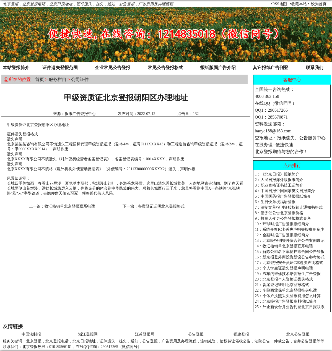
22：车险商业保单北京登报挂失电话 (286, 290)
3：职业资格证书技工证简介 (279, 185)
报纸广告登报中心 (80, 114)
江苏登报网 (144, 334)
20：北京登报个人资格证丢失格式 (284, 279)
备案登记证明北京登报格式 (161, 206)
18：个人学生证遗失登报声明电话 (284, 268)
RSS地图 (279, 4)
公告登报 (196, 334)
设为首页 (318, 4)
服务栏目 (57, 79)
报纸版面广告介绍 (218, 67)
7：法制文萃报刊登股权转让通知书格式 (289, 207)
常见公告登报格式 (165, 67)
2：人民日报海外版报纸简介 (279, 180)
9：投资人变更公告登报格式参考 (283, 218)
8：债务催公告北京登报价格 (279, 213)
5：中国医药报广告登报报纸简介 (283, 196)
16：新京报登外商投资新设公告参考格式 (290, 257)
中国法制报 (31, 334)
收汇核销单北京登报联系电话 (70, 206)
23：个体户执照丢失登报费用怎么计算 (288, 296)
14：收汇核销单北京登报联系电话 (284, 246)
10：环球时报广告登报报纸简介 (282, 224)
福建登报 (241, 334)
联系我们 (314, 67)
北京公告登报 (298, 334)
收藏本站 (299, 4)
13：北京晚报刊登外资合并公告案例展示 (290, 241)
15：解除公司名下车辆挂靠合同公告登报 (290, 252)
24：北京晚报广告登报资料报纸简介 (286, 301)
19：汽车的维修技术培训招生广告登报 (288, 274)
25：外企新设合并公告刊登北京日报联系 (290, 307)
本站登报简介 (16, 67)
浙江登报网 (88, 334)
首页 (39, 79)
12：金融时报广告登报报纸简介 (282, 235)
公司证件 (80, 79)
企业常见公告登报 (112, 67)
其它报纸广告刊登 (270, 67)
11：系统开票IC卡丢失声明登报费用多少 (289, 229)
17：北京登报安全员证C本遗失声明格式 (289, 263)
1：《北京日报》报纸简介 (277, 174)
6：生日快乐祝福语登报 (275, 202)
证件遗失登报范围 (60, 67)
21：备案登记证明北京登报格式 (282, 285)
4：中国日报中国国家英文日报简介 (285, 191)
